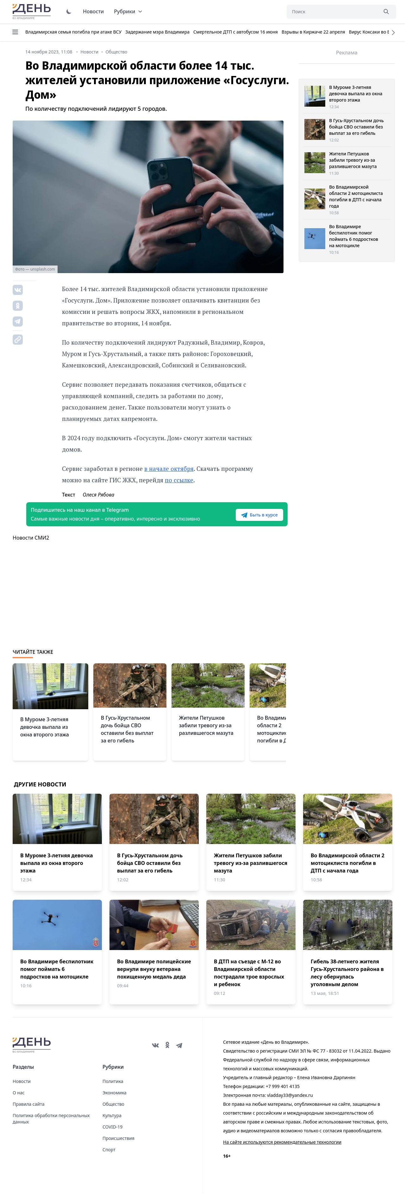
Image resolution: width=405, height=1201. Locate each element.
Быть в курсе (245, 519)
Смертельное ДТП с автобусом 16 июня (235, 32)
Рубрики (128, 11)
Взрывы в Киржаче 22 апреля (313, 32)
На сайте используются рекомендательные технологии (282, 1150)
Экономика (115, 1100)
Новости (93, 11)
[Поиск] (332, 12)
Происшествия (118, 1146)
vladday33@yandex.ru (290, 1103)
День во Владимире (33, 11)
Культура (112, 1123)
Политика (113, 1089)
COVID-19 (112, 1134)
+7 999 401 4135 (283, 1094)
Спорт (109, 1157)
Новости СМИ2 (31, 545)
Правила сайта (28, 1112)
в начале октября (169, 468)
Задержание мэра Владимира (157, 32)
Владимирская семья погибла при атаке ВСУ (73, 32)
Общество (113, 1112)
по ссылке (179, 480)
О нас (19, 1100)
